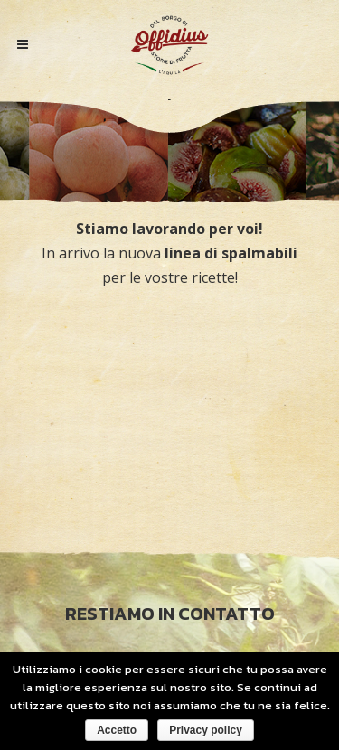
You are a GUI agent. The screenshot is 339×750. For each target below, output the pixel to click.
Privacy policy (205, 730)
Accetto (117, 730)
